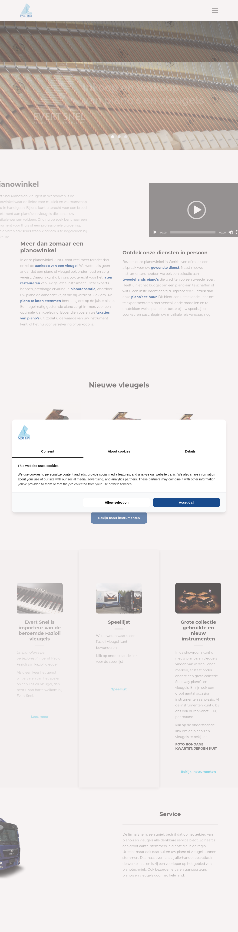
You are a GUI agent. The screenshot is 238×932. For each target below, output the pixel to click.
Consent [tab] (47, 451)
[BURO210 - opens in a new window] (202, 432)
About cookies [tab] (119, 451)
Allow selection (117, 502)
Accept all (186, 502)
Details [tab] (190, 451)
